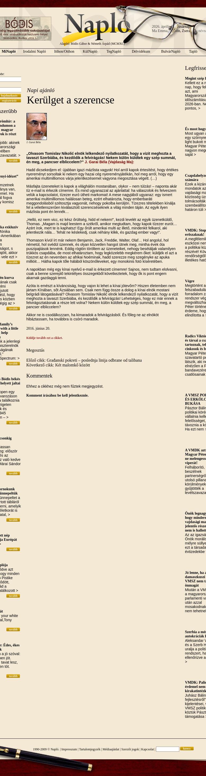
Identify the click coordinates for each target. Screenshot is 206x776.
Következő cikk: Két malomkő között (58, 365)
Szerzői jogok (130, 749)
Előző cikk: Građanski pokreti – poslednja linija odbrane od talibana (84, 360)
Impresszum (69, 749)
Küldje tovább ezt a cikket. (44, 338)
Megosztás (35, 350)
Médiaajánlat (111, 749)
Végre (190, 281)
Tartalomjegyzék (89, 749)
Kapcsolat (147, 749)
